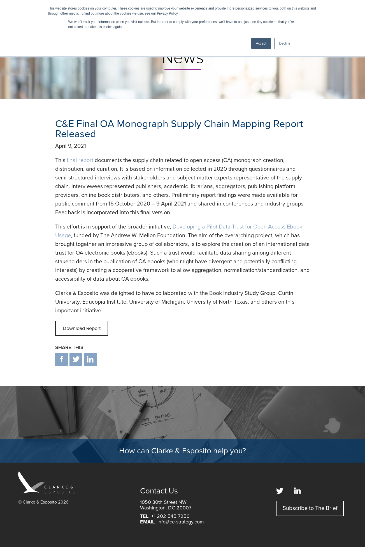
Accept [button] (261, 43)
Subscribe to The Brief (310, 508)
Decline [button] (284, 43)
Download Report (82, 328)
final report (80, 160)
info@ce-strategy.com (180, 522)
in (90, 359)
